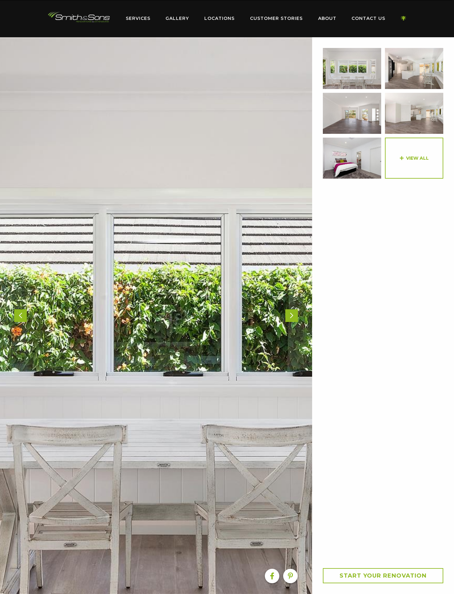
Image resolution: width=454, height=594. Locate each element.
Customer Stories (276, 18)
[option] (156, 315)
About (327, 18)
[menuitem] (78, 19)
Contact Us (368, 18)
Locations (219, 18)
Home (78, 17)
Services (138, 18)
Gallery (177, 18)
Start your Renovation (383, 575)
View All (417, 158)
